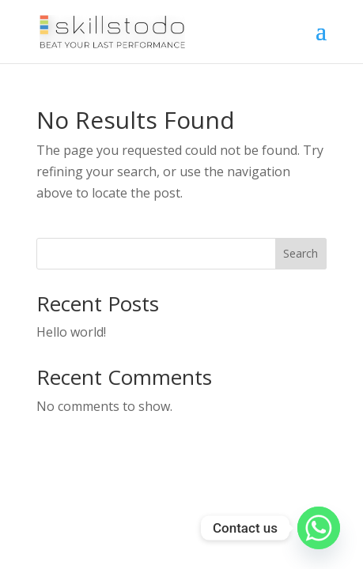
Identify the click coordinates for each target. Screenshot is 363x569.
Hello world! (71, 332)
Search (300, 253)
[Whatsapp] (318, 528)
